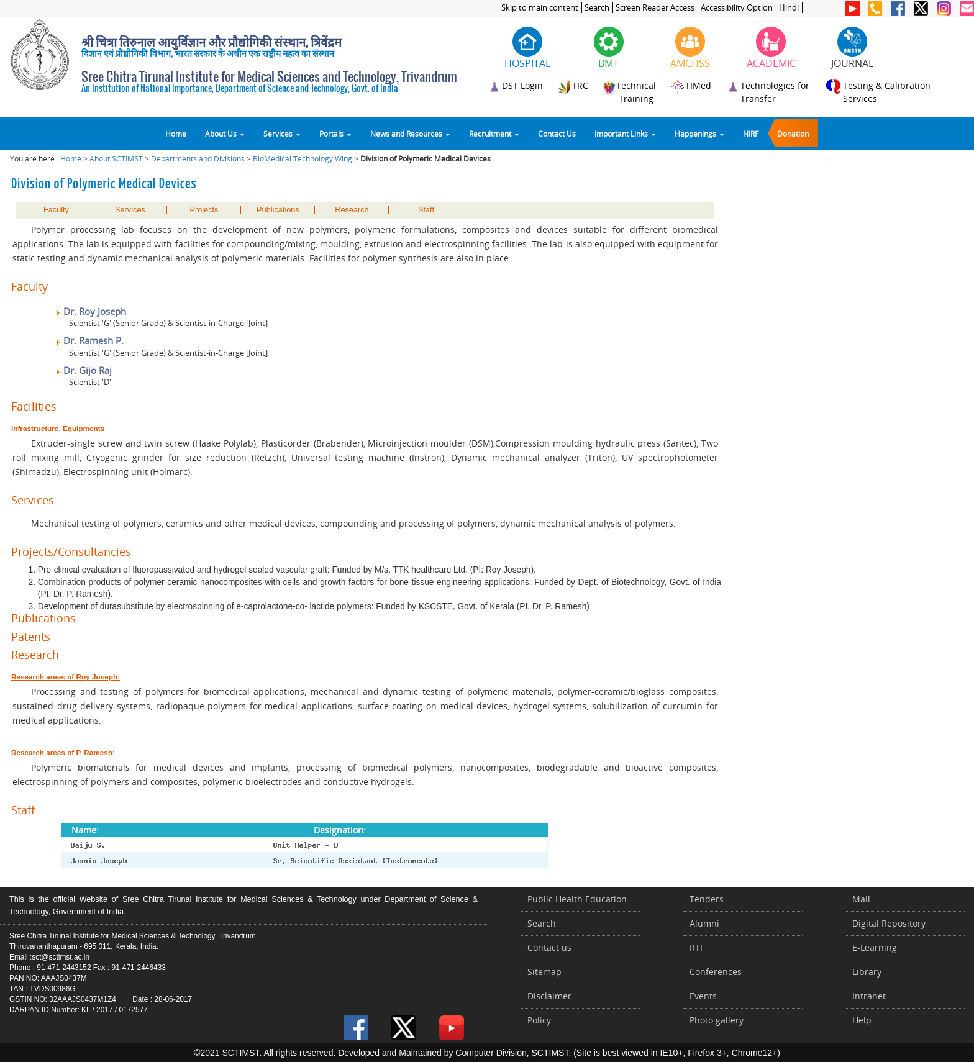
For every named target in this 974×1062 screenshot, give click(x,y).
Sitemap (544, 972)
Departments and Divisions (198, 158)
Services (282, 133)
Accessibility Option (737, 7)
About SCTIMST (116, 158)
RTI (696, 947)
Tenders (707, 899)
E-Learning (874, 947)
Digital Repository (889, 923)
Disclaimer (549, 996)
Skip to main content (539, 7)
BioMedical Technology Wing (302, 158)
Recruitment (494, 133)
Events (703, 996)
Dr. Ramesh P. (89, 340)
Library (866, 972)
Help (862, 1020)
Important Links (625, 133)
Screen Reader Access (655, 7)
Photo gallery (717, 1020)
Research (352, 210)
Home (175, 133)
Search (597, 7)
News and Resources (410, 133)
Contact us (549, 947)
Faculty (56, 210)
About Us (225, 133)
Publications (278, 210)
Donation (793, 133)
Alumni (704, 923)
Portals (335, 133)
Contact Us (557, 133)
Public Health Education (577, 899)
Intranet (869, 996)
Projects (203, 210)
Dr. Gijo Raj (83, 370)
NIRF (750, 133)
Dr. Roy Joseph (90, 311)
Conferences (716, 972)
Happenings (699, 133)
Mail (861, 899)
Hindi (789, 7)
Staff (426, 210)
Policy (539, 1020)
